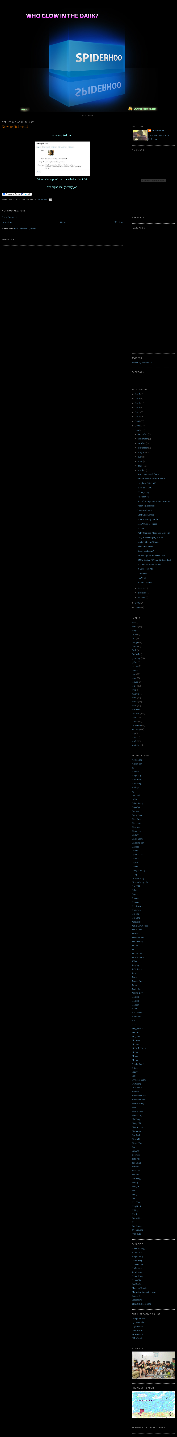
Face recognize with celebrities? (151, 555)
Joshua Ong (137, 981)
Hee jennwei (137, 906)
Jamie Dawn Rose (140, 925)
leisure (135, 681)
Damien (135, 858)
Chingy (135, 834)
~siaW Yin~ (142, 578)
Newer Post (7, 222)
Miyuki (135, 1060)
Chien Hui (136, 831)
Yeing (134, 1194)
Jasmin (135, 933)
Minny (135, 1056)
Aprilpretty (137, 779)
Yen (133, 1198)
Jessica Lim (137, 953)
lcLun (134, 1024)
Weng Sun (136, 1186)
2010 (137, 416)
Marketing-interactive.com (144, 1292)
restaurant (136, 725)
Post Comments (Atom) (25, 228)
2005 (137, 607)
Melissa (135, 1044)
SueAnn (135, 1150)
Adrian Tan (137, 763)
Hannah (135, 902)
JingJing (135, 965)
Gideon (135, 898)
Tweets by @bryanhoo (142, 362)
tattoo (134, 737)
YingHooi (136, 1206)
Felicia (135, 890)
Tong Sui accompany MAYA (150, 537)
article (134, 626)
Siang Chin (137, 1123)
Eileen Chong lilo (140, 882)
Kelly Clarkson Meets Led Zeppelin (153, 532)
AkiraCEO (137, 1252)
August (141, 452)
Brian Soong (137, 803)
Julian (134, 985)
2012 (137, 407)
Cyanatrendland (139, 1322)
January (142, 597)
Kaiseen (135, 1004)
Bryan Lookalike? (145, 551)
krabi (134, 678)
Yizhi (134, 1214)
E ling (134, 874)
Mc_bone (136, 1036)
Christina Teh (138, 842)
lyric (134, 689)
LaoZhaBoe (137, 1284)
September (143, 447)
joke (134, 674)
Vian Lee (136, 1170)
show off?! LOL (144, 487)
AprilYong (136, 783)
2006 (137, 602)
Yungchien (137, 1226)
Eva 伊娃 (136, 886)
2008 (137, 425)
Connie (135, 850)
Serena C (136, 1296)
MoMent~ (142, 573)
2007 (137, 430)
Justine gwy (137, 992)
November (143, 438)
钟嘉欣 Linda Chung (141, 1303)
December (143, 434)
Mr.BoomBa (137, 1334)
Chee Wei (136, 819)
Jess (134, 949)
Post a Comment (9, 217)
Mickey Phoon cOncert (147, 542)
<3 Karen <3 (143, 496)
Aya (133, 791)
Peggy (135, 1071)
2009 (137, 421)
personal (136, 713)
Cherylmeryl (137, 823)
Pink (134, 1075)
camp (134, 634)
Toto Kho (136, 1158)
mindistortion (138, 1330)
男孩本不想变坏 (145, 569)
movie (135, 701)
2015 (137, 394)
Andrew (135, 771)
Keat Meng (137, 1012)
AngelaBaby (137, 1256)
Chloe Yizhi (137, 838)
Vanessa (135, 1166)
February (142, 592)
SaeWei (135, 1091)
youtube (135, 745)
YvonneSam (137, 1229)
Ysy (134, 1222)
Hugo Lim (136, 910)
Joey (134, 973)
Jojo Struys (137, 1272)
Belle (134, 799)
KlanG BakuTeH (145, 546)
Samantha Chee (139, 1095)
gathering (136, 658)
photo (134, 717)
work (134, 741)
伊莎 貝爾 (136, 1233)
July (140, 456)
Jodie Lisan (137, 969)
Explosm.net (137, 1326)
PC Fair (140, 528)
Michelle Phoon (139, 1048)
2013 (137, 403)
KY (133, 1020)
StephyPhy (137, 1139)
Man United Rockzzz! (147, 523)
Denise (135, 866)
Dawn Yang (137, 1260)
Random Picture (144, 582)
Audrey (135, 787)
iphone (135, 670)
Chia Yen (136, 827)
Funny (135, 894)
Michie (135, 1052)
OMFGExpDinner (145, 514)
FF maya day (143, 492)
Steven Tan (137, 1143)
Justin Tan (136, 989)
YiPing (135, 1210)
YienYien (136, 1202)
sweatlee (136, 1154)
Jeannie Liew (138, 937)
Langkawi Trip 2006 (146, 483)
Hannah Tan (137, 1264)
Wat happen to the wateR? (149, 564)
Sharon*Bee (137, 1111)
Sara (134, 1107)
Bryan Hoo (158, 130)
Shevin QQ (137, 1115)
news (134, 705)
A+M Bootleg (138, 1248)
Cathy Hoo (137, 815)
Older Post (118, 222)
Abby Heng (137, 759)
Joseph (135, 977)
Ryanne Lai (137, 1087)
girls (134, 662)
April (141, 470)
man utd (135, 693)
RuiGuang (136, 1083)
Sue (133, 1147)
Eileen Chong (138, 878)
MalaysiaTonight (139, 1288)
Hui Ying (136, 917)
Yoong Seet (137, 1218)
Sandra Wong (138, 1103)
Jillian (134, 961)
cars (134, 638)
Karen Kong (137, 1276)
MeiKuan (136, 1040)
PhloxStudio (137, 1338)
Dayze (135, 862)
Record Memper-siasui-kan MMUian (154, 501)
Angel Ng (136, 775)
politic (135, 721)
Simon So (136, 1131)
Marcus (135, 1032)
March (141, 588)
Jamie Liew (137, 929)
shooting (136, 729)
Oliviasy (136, 1068)
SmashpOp (137, 1299)
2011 (137, 412)
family (135, 646)
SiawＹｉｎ (137, 1127)
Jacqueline (136, 921)
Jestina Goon (138, 957)
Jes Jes (135, 945)
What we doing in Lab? (148, 519)
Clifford (135, 846)
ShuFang (136, 1119)
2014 (137, 398)
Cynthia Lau (137, 854)
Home (63, 222)
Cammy (135, 811)
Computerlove (138, 1318)
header (135, 666)
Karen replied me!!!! (15, 126)
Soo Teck (136, 1135)
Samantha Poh (138, 1099)
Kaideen (135, 996)
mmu (134, 697)
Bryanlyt (136, 807)
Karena (135, 1008)
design (135, 642)
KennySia (136, 1280)
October (142, 443)
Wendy (135, 1182)
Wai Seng (136, 1178)
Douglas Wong (138, 870)
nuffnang (136, 709)
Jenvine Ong (137, 941)
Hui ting (135, 913)
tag (133, 733)
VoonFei (136, 1174)
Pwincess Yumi (139, 1079)
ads (133, 622)
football (135, 654)
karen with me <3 (145, 510)
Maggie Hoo (137, 1028)
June (140, 461)
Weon (134, 1190)
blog (134, 630)
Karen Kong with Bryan (148, 474)
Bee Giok (136, 795)
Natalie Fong (138, 1064)
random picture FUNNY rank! (151, 478)
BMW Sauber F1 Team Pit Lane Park (154, 560)
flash (134, 650)
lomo (134, 685)
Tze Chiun (136, 1162)
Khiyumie (136, 1016)
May (140, 465)
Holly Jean (137, 1268)
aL (133, 767)
